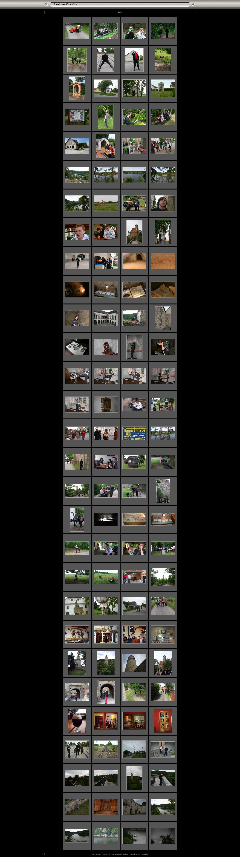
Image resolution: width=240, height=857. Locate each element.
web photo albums (113, 854)
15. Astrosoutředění (63, 4)
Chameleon (133, 854)
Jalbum (125, 854)
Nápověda (145, 854)
